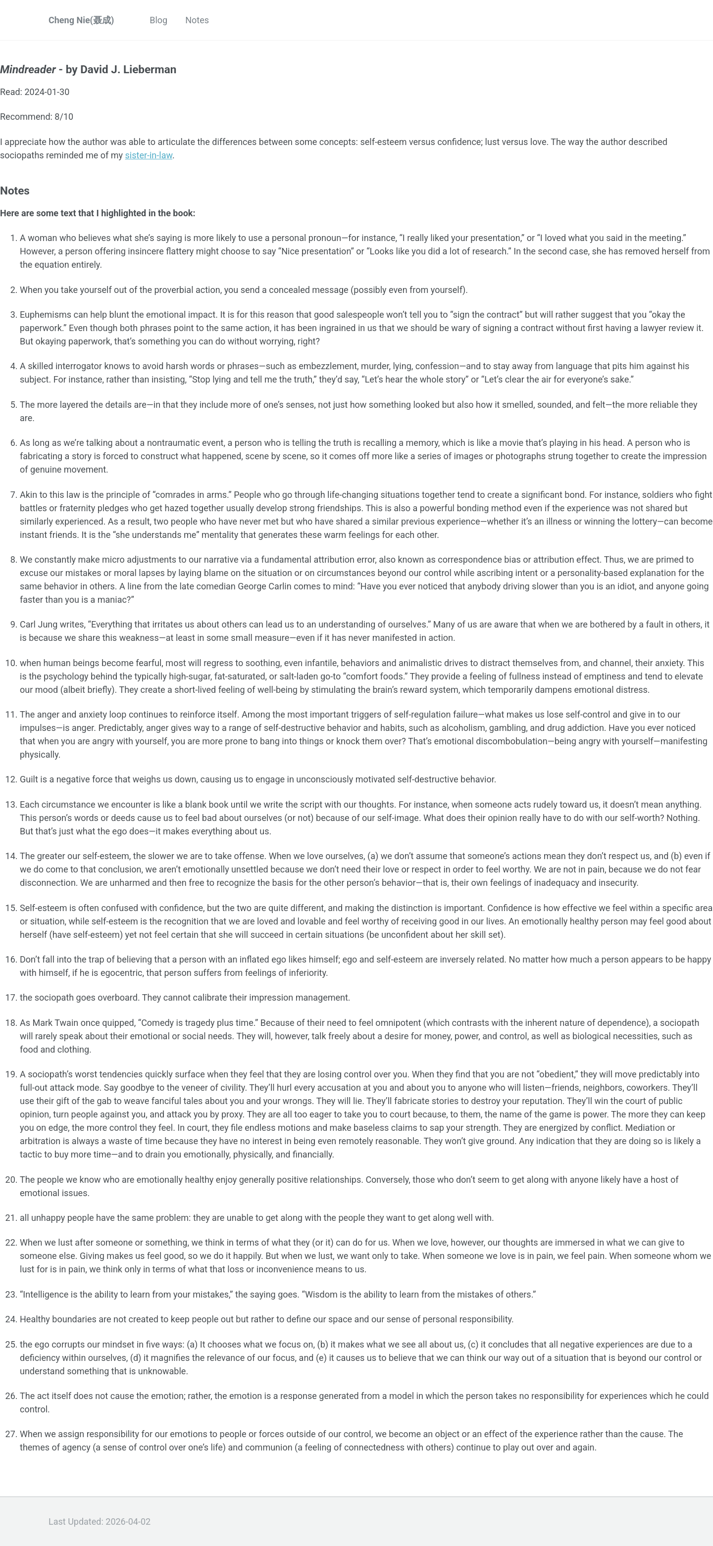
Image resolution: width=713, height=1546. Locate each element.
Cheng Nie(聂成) (81, 20)
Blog (158, 20)
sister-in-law (148, 155)
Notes (197, 20)
